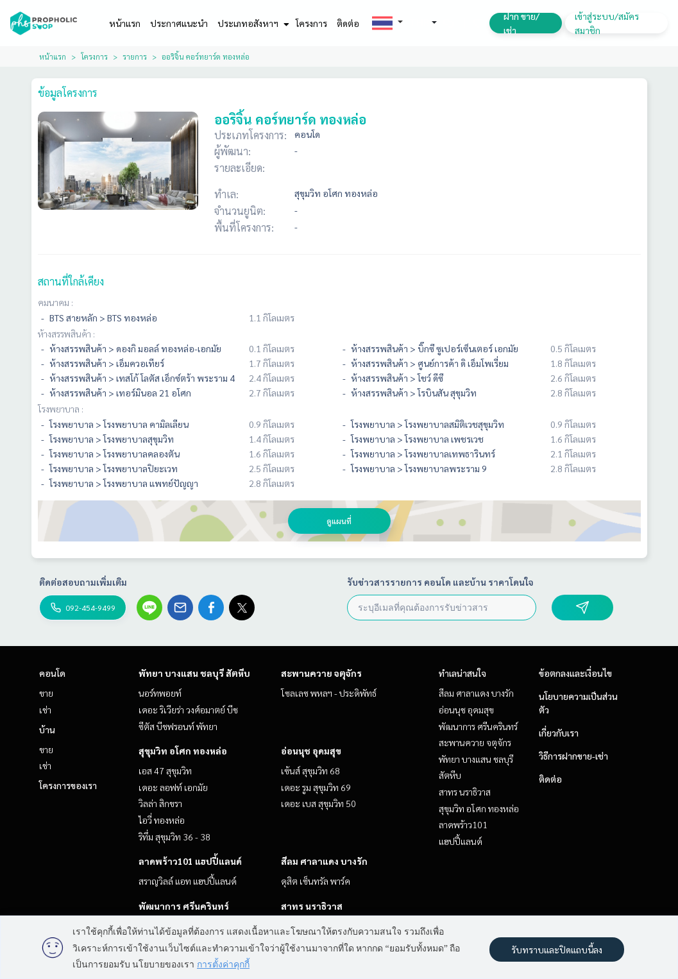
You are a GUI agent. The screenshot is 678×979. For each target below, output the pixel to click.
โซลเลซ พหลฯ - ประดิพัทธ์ (329, 693)
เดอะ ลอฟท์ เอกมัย (173, 787)
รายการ (135, 56)
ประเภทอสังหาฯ (251, 23)
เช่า (45, 709)
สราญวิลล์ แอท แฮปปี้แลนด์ (188, 881)
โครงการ (311, 23)
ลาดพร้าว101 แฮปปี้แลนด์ (190, 861)
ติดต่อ (348, 23)
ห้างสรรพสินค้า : (66, 333)
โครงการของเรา (68, 785)
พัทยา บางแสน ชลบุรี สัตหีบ (194, 673)
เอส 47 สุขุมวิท (165, 770)
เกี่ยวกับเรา (559, 732)
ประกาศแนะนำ (179, 23)
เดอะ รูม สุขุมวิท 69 (316, 787)
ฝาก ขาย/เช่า (521, 23)
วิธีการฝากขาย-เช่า (573, 756)
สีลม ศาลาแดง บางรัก (324, 861)
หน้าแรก (124, 23)
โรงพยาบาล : (60, 408)
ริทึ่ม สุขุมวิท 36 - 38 (174, 836)
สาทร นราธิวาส (312, 906)
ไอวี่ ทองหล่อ (162, 820)
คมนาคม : (55, 302)
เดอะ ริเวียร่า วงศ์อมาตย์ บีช (188, 709)
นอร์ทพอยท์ (160, 693)
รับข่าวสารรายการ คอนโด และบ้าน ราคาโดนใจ (440, 582)
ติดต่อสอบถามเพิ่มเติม (83, 582)
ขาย (46, 693)
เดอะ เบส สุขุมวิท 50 (318, 803)
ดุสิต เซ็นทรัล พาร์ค (315, 881)
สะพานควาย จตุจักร (321, 673)
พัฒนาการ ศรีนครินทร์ (184, 906)
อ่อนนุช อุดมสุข (311, 750)
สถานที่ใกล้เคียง (71, 281)
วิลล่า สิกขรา (160, 803)
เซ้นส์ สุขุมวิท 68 (310, 770)
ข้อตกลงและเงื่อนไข (575, 673)
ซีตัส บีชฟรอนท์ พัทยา (178, 726)
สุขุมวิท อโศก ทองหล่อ (183, 750)
